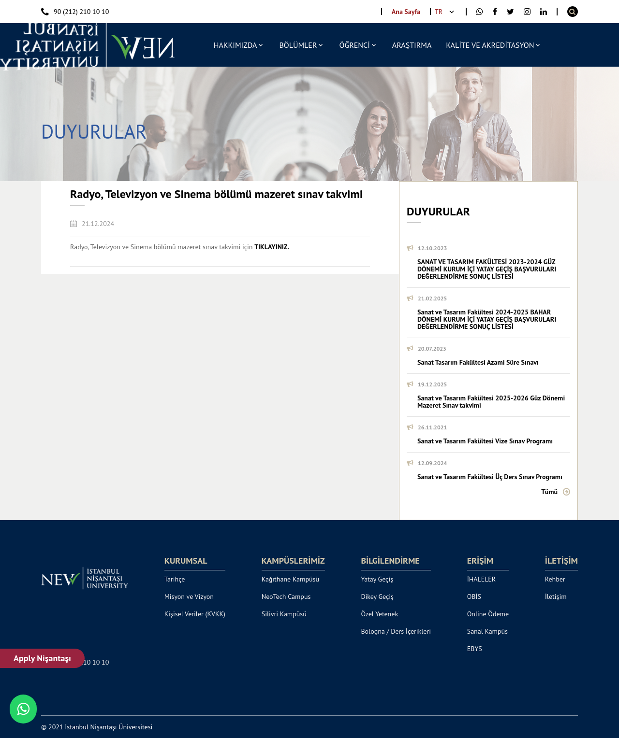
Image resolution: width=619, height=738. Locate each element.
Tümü (549, 492)
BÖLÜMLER (298, 45)
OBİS (474, 596)
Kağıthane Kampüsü (290, 579)
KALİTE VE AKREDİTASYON (490, 45)
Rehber (555, 579)
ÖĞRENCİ (354, 45)
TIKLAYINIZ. (271, 246)
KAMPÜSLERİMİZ (293, 560)
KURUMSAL (185, 560)
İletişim (556, 596)
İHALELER (481, 579)
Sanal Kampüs (487, 631)
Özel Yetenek (379, 614)
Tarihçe (174, 579)
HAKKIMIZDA (235, 45)
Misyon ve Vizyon (189, 596)
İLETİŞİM (561, 560)
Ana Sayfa (406, 11)
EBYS (474, 648)
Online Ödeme (488, 614)
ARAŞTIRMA (411, 45)
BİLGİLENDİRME (390, 560)
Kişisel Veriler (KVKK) (194, 614)
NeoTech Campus (286, 596)
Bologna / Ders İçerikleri (396, 631)
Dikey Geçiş (377, 596)
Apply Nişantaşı (42, 658)
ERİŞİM (480, 560)
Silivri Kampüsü (284, 614)
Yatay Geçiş (377, 579)
